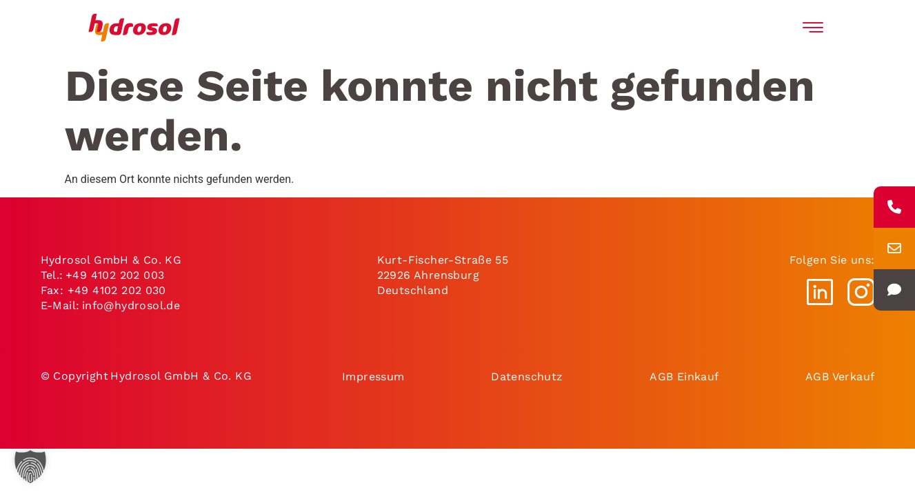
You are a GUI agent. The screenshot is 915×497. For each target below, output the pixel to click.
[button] (30, 466)
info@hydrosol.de (131, 305)
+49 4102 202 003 (115, 275)
